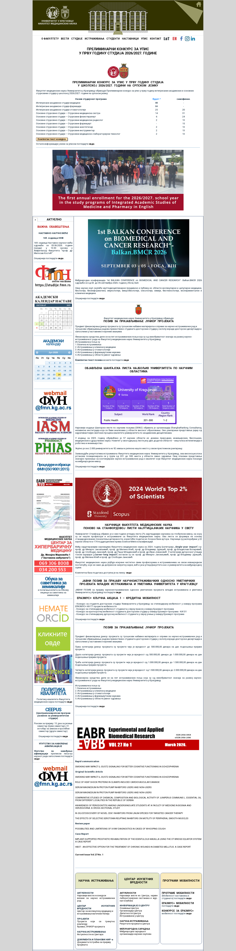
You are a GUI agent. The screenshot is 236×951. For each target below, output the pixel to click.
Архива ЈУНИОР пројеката (91, 926)
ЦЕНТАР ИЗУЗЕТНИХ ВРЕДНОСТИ (138, 880)
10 (59, 366)
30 (54, 378)
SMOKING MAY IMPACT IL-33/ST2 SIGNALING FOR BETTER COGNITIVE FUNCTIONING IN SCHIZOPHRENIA (127, 766)
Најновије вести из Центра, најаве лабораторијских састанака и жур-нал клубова (139, 898)
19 (70, 370)
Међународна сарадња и (133, 931)
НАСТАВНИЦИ (130, 38)
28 (43, 378)
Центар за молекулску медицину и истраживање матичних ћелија (95, 912)
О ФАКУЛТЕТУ (50, 38)
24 (59, 374)
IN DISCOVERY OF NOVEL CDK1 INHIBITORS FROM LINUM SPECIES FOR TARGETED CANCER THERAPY (129, 813)
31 (59, 378)
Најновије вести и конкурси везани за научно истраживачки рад (96, 898)
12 (70, 366)
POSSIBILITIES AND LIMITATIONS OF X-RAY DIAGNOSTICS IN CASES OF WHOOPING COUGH (120, 828)
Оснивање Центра (129, 908)
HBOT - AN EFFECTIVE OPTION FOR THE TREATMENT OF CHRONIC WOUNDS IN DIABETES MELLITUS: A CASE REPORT (133, 847)
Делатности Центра (130, 913)
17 (59, 370)
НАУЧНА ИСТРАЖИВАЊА (96, 880)
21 (43, 374)
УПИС (144, 38)
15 (48, 370)
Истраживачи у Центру (132, 916)
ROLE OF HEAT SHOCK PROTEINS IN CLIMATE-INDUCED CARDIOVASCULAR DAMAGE (117, 782)
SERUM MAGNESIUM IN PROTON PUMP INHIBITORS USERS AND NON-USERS (113, 787)
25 (64, 374)
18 (64, 370)
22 (48, 374)
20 (38, 374)
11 (64, 366)
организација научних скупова (135, 934)
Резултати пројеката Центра (135, 923)
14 (43, 370)
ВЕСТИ (65, 38)
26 (70, 374)
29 (48, 378)
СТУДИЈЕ (76, 38)
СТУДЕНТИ (113, 38)
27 (38, 378)
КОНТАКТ (155, 38)
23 (54, 374)
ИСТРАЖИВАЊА (94, 38)
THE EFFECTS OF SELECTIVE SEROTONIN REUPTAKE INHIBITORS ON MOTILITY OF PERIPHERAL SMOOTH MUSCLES (131, 818)
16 (54, 370)
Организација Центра (131, 910)
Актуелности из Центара (90, 934)
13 (38, 370)
